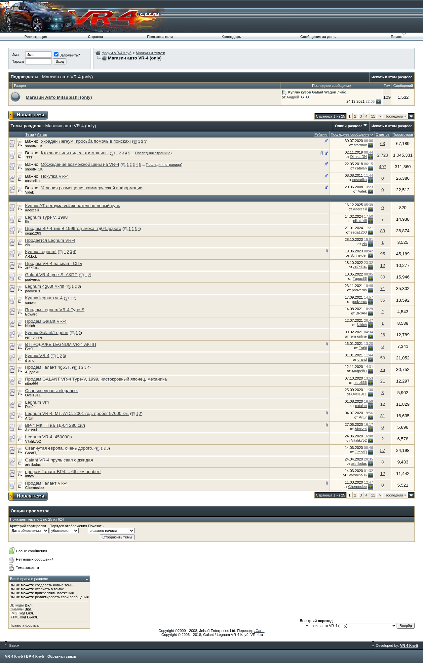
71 (382, 288)
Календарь (231, 37)
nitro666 (31, 384)
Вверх (12, 645)
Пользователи (160, 37)
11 (373, 116)
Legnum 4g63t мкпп (44, 286)
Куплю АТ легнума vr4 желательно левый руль (72, 205)
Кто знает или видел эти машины (74, 152)
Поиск (396, 37)
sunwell (31, 303)
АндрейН (32, 372)
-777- (29, 158)
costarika (32, 181)
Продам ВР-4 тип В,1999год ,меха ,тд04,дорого (73, 228)
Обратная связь (61, 656)
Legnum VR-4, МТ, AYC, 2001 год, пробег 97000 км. (77, 413)
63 (382, 143)
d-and (29, 360)
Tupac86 (359, 278)
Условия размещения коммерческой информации (91, 187)
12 (382, 265)
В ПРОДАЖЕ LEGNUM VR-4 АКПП (60, 344)
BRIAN (361, 313)
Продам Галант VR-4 (46, 483)
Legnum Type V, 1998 (46, 217)
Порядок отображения (68, 526)
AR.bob (31, 256)
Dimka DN (358, 157)
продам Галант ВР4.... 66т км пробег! (63, 471)
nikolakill (360, 221)
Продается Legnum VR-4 (50, 240)
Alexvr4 (31, 430)
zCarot (259, 631)
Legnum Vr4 (37, 402)
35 (382, 300)
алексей (32, 210)
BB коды (17, 605)
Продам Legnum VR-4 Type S (54, 309)
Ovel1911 (33, 395)
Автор (42, 134)
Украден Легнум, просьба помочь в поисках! (86, 141)
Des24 (30, 407)
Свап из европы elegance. (51, 390)
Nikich (30, 326)
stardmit (360, 145)
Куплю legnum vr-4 (44, 297)
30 (382, 277)
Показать (95, 526)
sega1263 (33, 233)
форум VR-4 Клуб (117, 53)
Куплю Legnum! (41, 251)
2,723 (382, 155)
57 (382, 450)
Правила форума (24, 625)
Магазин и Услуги (150, 53)
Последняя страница (153, 153)
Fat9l (29, 349)
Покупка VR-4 (54, 176)
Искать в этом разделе (391, 77)
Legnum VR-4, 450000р (48, 436)
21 (382, 381)
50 (382, 357)
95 (382, 253)
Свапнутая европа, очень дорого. (59, 448)
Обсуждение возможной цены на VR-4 (80, 164)
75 (382, 369)
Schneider (358, 255)
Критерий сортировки (28, 526)
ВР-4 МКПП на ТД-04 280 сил (55, 425)
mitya (29, 476)
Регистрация (35, 37)
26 (382, 334)
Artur (29, 418)
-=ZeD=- (32, 268)
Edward (31, 314)
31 (382, 415)
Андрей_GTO (298, 97)
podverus (32, 279)
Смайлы (16, 609)
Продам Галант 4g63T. (48, 367)
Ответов (383, 134)
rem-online (33, 337)
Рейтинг (320, 134)
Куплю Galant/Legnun (46, 332)
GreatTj (31, 453)
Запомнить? (67, 55)
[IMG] (14, 613)
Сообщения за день (318, 37)
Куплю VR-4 (37, 355)
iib (27, 222)
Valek (29, 192)
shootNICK (34, 146)
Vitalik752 (33, 441)
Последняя (395, 116)
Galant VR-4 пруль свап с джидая (59, 460)
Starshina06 (357, 475)
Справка (95, 37)
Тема (29, 134)
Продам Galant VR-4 (46, 321)
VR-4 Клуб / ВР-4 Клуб (24, 656)
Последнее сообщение (350, 134)
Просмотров (403, 134)
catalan (360, 168)
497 (382, 166)
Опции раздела (349, 126)
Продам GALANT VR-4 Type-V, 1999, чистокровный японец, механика (96, 379)
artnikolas (33, 464)
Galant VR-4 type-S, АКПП (51, 274)
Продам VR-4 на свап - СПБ (53, 263)
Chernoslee (34, 488)
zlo (27, 245)
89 (382, 230)
